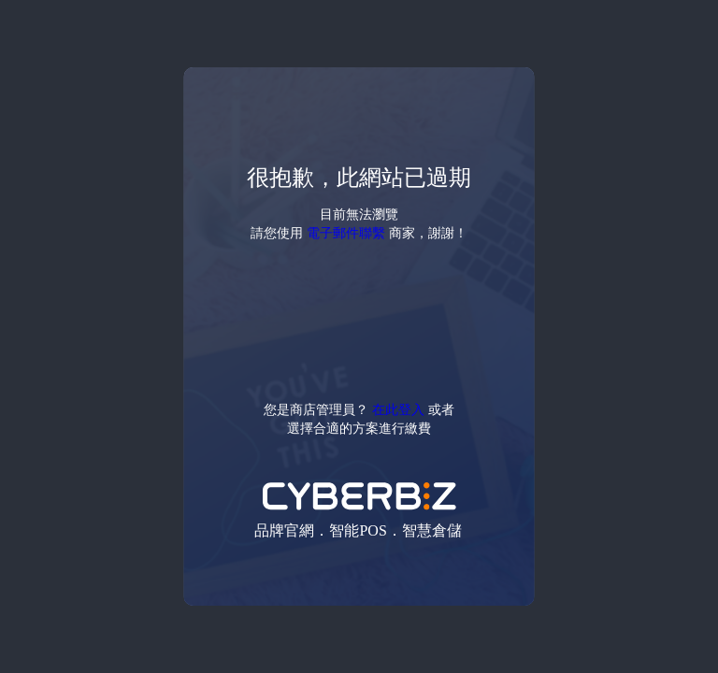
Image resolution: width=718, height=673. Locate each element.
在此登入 (398, 409)
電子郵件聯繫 (346, 232)
